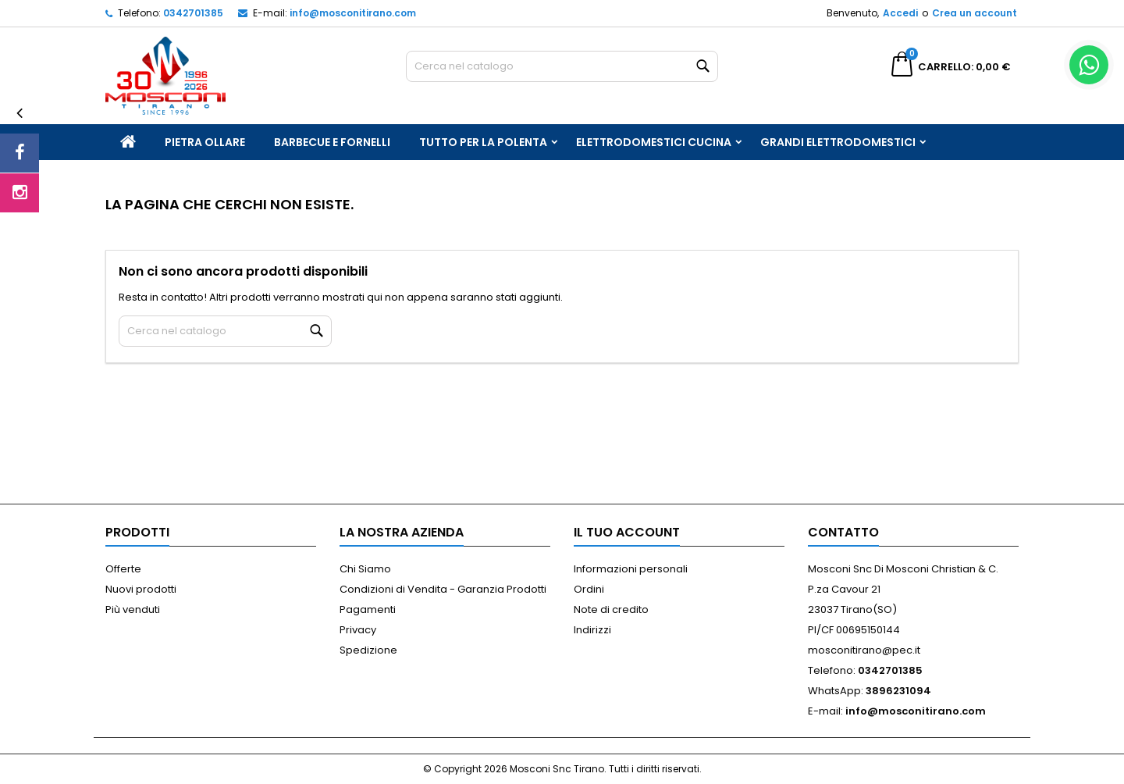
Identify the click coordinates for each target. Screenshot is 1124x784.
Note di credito (611, 609)
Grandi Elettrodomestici (838, 142)
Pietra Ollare (205, 142)
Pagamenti (368, 609)
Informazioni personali (631, 568)
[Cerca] (562, 66)
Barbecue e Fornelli (332, 142)
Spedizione (368, 650)
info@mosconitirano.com (353, 13)
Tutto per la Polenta (483, 142)
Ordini (589, 589)
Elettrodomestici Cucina (653, 142)
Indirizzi (592, 629)
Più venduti (132, 609)
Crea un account (974, 13)
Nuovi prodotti (140, 589)
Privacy (358, 629)
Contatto (843, 532)
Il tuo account (627, 532)
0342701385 (193, 13)
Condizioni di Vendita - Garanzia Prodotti (443, 589)
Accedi (900, 13)
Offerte (123, 568)
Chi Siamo (365, 568)
